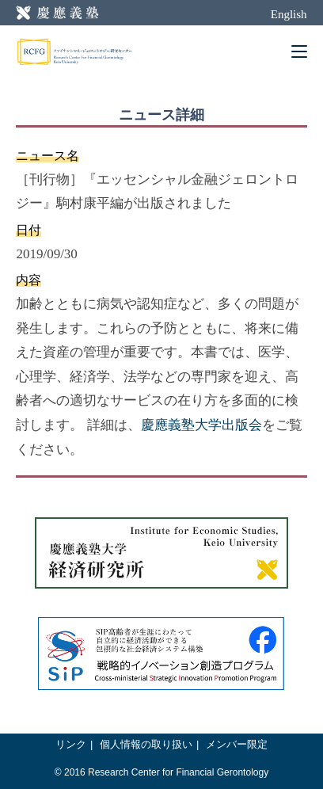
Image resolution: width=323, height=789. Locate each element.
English (289, 14)
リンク (70, 744)
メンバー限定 (237, 744)
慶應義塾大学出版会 (201, 425)
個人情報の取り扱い (146, 744)
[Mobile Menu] (299, 51)
